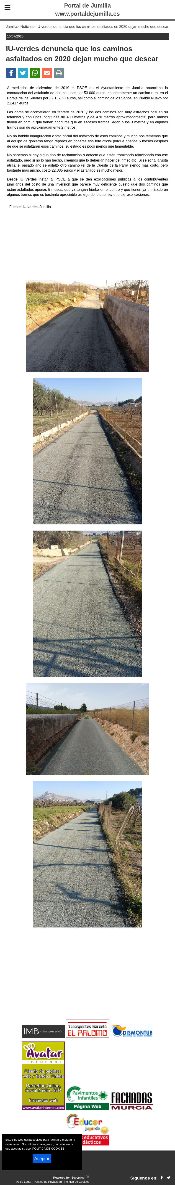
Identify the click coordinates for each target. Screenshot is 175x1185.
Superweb (78, 1177)
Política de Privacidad (48, 1181)
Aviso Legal (23, 1181)
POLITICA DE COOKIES (48, 1148)
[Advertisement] (87, 245)
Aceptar (41, 1158)
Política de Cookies (76, 1181)
